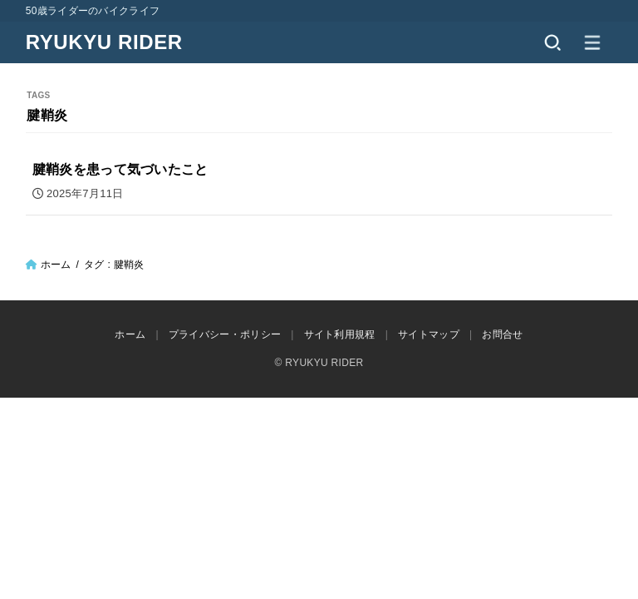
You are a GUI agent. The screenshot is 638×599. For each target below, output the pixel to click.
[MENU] (592, 42)
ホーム (56, 264)
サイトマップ (428, 334)
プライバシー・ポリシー (225, 334)
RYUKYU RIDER (104, 42)
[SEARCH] (552, 42)
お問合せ (502, 334)
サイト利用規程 (339, 334)
